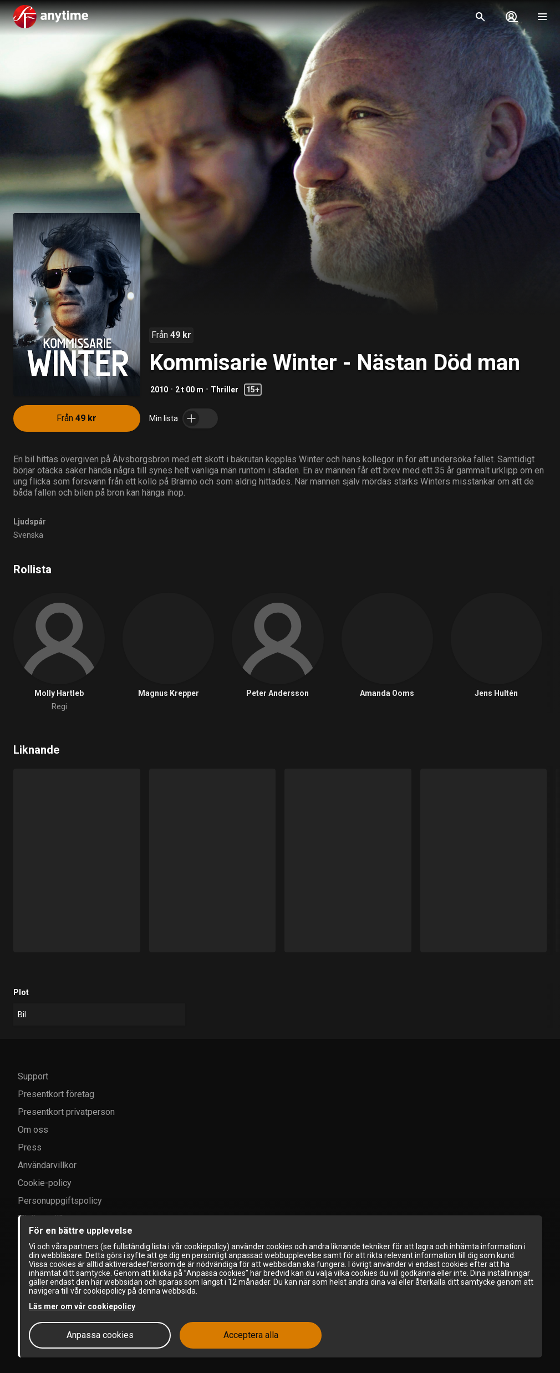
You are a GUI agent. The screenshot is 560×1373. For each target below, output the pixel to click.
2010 (159, 389)
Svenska (28, 535)
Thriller (224, 389)
